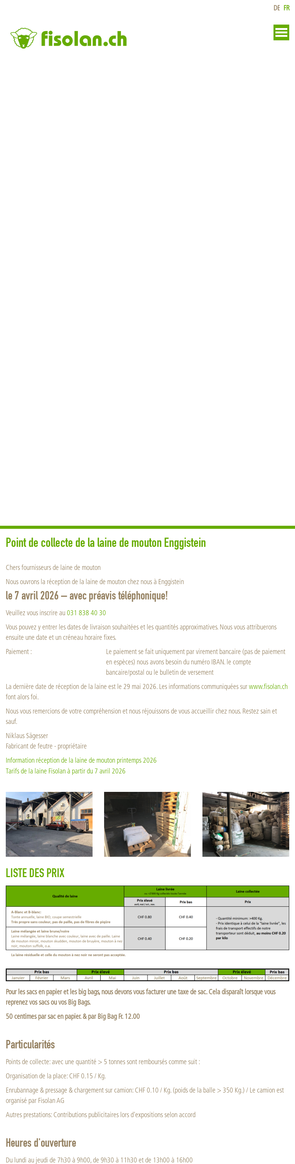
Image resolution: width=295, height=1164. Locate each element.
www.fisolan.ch (268, 687)
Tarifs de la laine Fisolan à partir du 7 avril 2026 (66, 771)
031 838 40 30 (86, 613)
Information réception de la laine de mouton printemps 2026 (81, 761)
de (276, 8)
